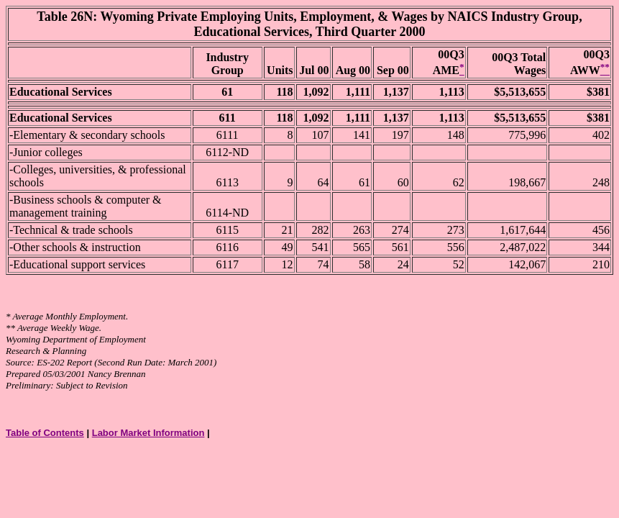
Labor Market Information (148, 432)
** (10, 327)
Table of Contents (45, 432)
